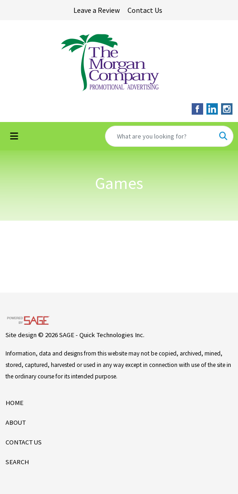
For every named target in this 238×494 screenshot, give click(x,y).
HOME (14, 403)
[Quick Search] (159, 136)
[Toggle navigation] (14, 136)
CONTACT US (24, 442)
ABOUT (16, 422)
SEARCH (17, 462)
